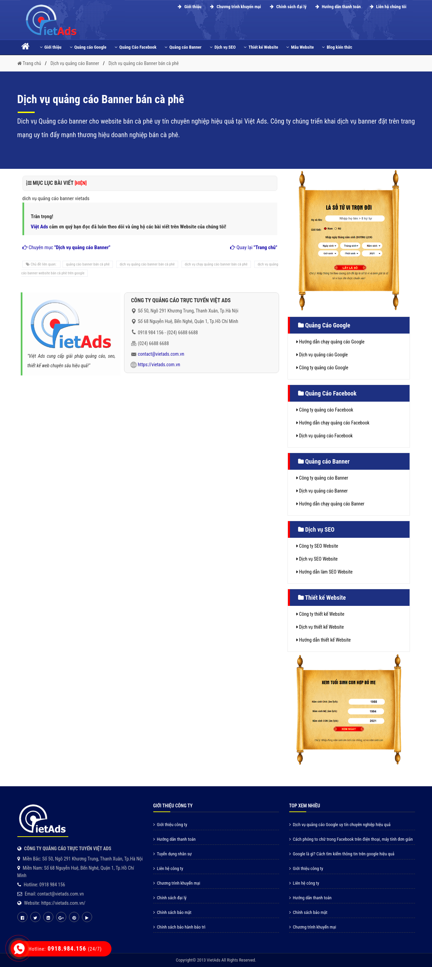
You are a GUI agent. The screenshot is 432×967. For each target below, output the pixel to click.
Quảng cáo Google (88, 47)
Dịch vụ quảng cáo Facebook (324, 435)
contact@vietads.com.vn (161, 354)
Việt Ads (39, 227)
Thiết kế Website (261, 47)
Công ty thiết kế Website (320, 614)
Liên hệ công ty (168, 868)
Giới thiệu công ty (170, 824)
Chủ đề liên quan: (41, 264)
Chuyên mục (66, 247)
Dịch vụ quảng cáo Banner (322, 491)
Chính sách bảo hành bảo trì (179, 927)
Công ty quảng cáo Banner (322, 478)
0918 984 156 (151, 332)
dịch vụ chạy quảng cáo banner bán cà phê (216, 264)
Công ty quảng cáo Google (322, 367)
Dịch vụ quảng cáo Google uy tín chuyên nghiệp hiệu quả (340, 824)
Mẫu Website (300, 47)
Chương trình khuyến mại (234, 6)
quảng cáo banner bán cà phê (87, 264)
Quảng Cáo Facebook (135, 47)
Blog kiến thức (337, 47)
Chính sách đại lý (287, 6)
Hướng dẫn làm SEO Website (324, 572)
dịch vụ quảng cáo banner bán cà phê (147, 264)
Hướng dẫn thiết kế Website (323, 640)
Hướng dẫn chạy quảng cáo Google (330, 341)
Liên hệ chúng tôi (387, 6)
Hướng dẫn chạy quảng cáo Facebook (332, 422)
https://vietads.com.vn (159, 364)
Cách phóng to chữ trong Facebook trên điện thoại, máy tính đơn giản (351, 839)
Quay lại (253, 247)
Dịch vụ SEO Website (317, 559)
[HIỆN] (81, 183)
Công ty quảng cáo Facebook (324, 410)
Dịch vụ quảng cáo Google (322, 354)
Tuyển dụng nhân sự (172, 853)
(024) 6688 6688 (182, 332)
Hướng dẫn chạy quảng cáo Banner (330, 503)
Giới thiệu (188, 6)
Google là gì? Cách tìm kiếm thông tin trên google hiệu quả (342, 853)
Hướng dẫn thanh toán (337, 6)
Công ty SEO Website (317, 546)
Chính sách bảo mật (172, 912)
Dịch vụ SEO (223, 47)
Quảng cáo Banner (183, 47)
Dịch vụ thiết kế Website (320, 627)
